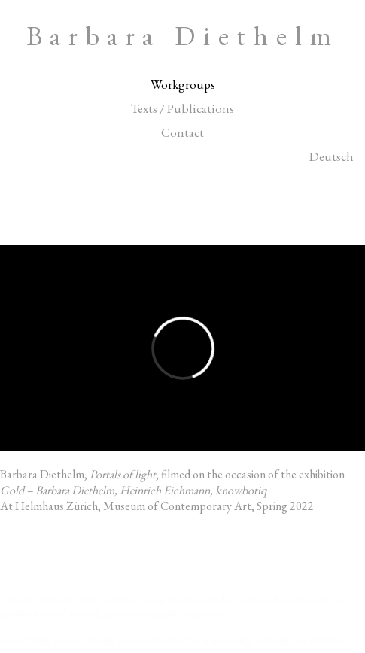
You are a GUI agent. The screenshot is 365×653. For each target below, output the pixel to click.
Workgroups (183, 84)
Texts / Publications (182, 108)
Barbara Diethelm (182, 35)
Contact (182, 132)
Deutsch (331, 156)
